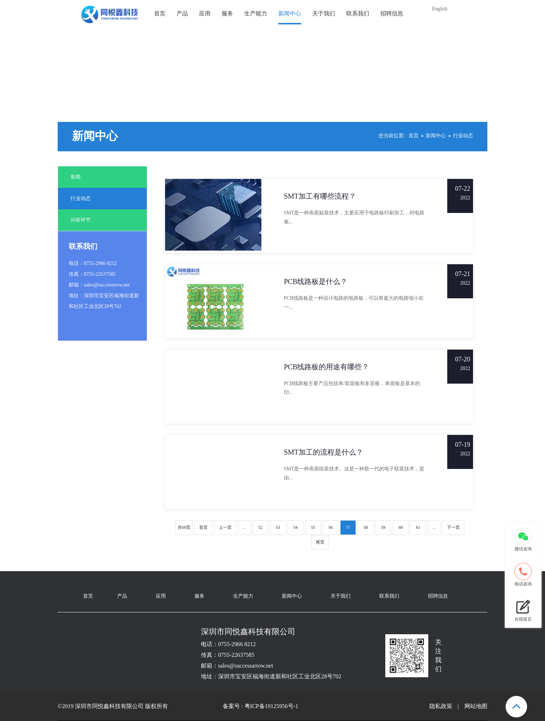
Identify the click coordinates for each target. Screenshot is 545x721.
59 (383, 527)
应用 (205, 13)
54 (295, 527)
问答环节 (81, 220)
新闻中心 (289, 13)
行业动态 (463, 135)
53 (278, 527)
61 (418, 527)
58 (365, 527)
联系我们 (357, 13)
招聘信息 (391, 13)
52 (260, 527)
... (244, 527)
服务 (227, 13)
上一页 (225, 527)
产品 (182, 13)
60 (401, 527)
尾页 (320, 542)
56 (330, 527)
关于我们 (323, 13)
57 (348, 527)
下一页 (453, 527)
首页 (159, 13)
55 (313, 527)
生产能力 (255, 13)
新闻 (76, 177)
